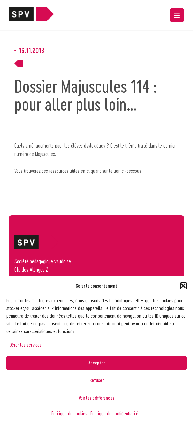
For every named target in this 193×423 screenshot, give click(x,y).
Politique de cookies (69, 413)
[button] (183, 286)
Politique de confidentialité (114, 413)
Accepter (96, 362)
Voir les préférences (96, 398)
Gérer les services (26, 344)
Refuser (96, 380)
